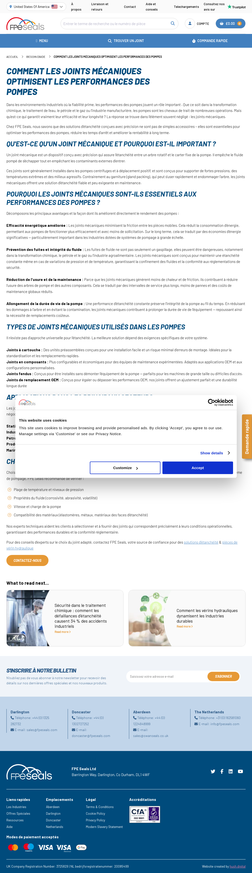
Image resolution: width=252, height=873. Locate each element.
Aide (9, 827)
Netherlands (54, 827)
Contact (130, 6)
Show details (211, 453)
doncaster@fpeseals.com (91, 736)
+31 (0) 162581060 (228, 718)
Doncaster (53, 820)
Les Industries (16, 807)
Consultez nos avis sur (224, 6)
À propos (76, 6)
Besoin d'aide (35, 56)
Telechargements (186, 6)
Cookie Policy (95, 813)
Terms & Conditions (100, 807)
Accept (197, 468)
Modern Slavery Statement (104, 827)
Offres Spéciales (18, 813)
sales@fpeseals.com (42, 730)
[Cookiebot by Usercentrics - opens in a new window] (211, 402)
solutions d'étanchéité (201, 542)
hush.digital (238, 866)
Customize (125, 468)
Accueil (12, 56)
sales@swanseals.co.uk (150, 736)
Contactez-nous (27, 560)
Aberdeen (53, 807)
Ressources (15, 820)
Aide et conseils (152, 6)
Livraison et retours (100, 6)
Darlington (53, 813)
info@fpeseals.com (224, 724)
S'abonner (223, 676)
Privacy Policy (95, 820)
